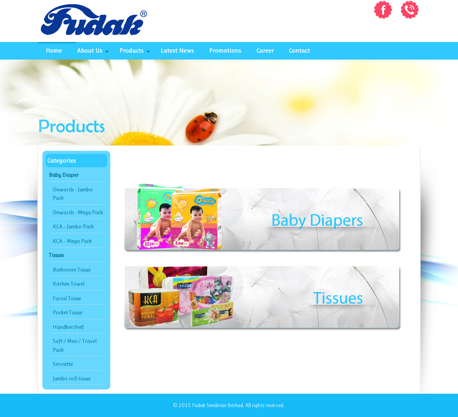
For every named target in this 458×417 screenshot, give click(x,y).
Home (54, 50)
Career (265, 50)
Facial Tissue (67, 298)
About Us (89, 50)
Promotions (225, 50)
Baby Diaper (64, 174)
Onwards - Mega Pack (78, 212)
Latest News (177, 50)
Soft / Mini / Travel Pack (75, 345)
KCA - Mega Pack (72, 241)
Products (131, 50)
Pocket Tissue (67, 312)
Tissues (56, 255)
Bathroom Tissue (71, 269)
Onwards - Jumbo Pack (73, 194)
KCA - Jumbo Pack (73, 226)
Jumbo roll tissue (71, 378)
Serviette (63, 363)
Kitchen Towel (68, 283)
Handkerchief (68, 326)
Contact (299, 50)
